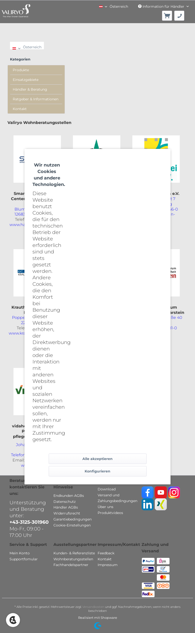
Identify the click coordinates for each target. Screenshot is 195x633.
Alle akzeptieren (97, 459)
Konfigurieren (97, 471)
